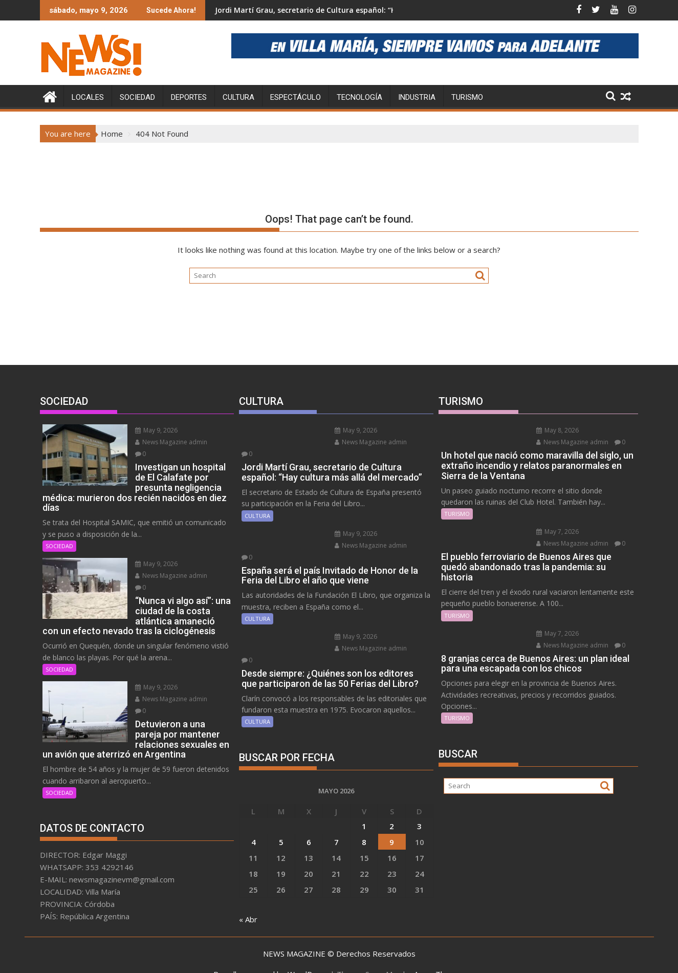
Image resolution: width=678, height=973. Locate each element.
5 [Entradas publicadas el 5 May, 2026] (281, 806)
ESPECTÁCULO (295, 97)
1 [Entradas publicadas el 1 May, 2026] (364, 790)
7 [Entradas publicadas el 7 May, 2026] (336, 806)
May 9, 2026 (153, 430)
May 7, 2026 (554, 531)
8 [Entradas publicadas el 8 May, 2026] (364, 806)
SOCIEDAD (137, 97)
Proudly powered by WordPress (270, 956)
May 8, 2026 (554, 430)
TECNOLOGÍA (359, 97)
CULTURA (238, 97)
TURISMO (467, 97)
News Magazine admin (168, 442)
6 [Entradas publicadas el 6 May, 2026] (309, 806)
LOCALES (88, 97)
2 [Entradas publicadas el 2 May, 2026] (391, 790)
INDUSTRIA (416, 97)
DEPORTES (189, 97)
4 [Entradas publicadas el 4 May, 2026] (253, 806)
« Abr (248, 883)
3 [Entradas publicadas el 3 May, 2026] (419, 790)
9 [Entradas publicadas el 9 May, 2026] (391, 806)
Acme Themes (439, 956)
